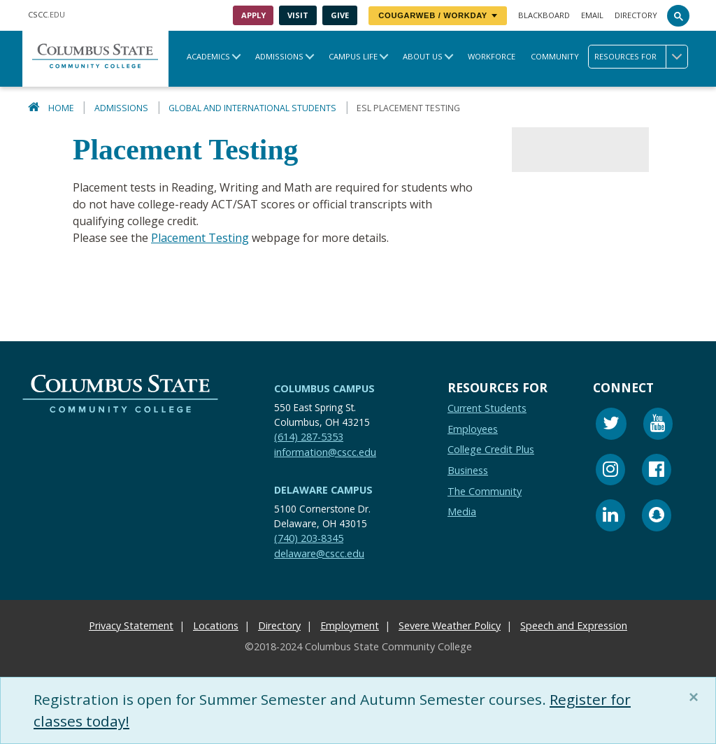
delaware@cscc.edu (319, 553)
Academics (208, 56)
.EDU (46, 14)
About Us (423, 56)
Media (462, 512)
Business (468, 470)
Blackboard (544, 15)
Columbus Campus (324, 388)
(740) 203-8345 (308, 538)
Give (340, 15)
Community (555, 56)
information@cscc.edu (325, 452)
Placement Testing (200, 237)
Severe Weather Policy (450, 626)
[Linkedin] (610, 517)
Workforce (491, 56)
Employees (473, 429)
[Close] (696, 697)
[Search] (678, 15)
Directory (636, 15)
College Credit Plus (491, 450)
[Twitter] (611, 426)
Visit (297, 15)
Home (61, 108)
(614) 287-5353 (308, 436)
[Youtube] (657, 426)
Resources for (640, 56)
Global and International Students (252, 108)
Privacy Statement (131, 626)
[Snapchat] (656, 517)
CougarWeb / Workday (437, 15)
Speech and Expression (573, 626)
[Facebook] (656, 471)
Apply (253, 15)
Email (592, 15)
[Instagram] (610, 471)
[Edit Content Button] (8, 735)
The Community (485, 491)
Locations (215, 626)
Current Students (487, 408)
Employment (349, 626)
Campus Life (353, 56)
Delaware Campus (323, 490)
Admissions (279, 56)
